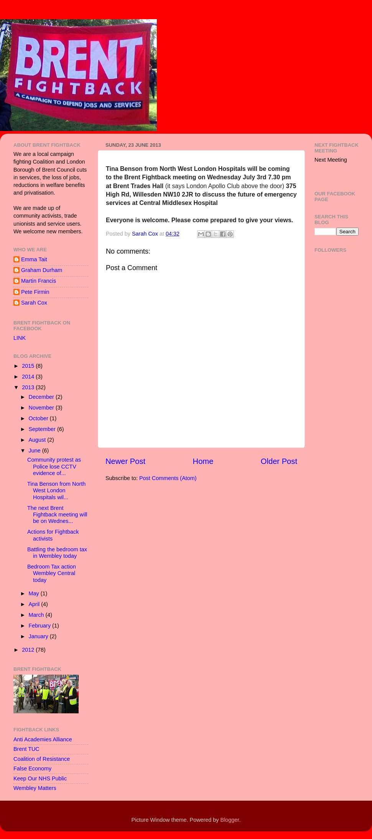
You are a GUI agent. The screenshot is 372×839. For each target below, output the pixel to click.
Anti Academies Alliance (42, 739)
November (42, 408)
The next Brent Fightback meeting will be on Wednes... (57, 514)
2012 (29, 650)
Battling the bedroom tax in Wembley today (57, 552)
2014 (29, 377)
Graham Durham (41, 270)
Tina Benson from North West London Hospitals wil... (56, 490)
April (35, 604)
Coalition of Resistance (41, 759)
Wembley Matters (34, 788)
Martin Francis (38, 281)
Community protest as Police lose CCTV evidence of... (54, 466)
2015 (29, 366)
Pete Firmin (35, 292)
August (38, 440)
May (35, 593)
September (43, 429)
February (41, 626)
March (37, 615)
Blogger (230, 820)
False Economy (32, 768)
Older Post (279, 461)
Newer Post (125, 461)
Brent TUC (26, 749)
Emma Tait (34, 259)
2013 (29, 387)
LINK (19, 338)
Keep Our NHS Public (40, 778)
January (39, 636)
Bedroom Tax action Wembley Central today (51, 573)
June (35, 450)
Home (203, 461)
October (39, 418)
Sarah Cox (34, 303)
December (42, 397)
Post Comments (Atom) (168, 478)
